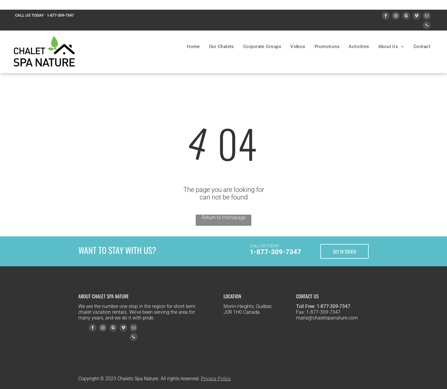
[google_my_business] (406, 16)
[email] (427, 16)
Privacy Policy (216, 378)
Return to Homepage (224, 217)
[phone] (427, 26)
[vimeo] (416, 16)
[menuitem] (193, 46)
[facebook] (386, 16)
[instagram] (396, 16)
